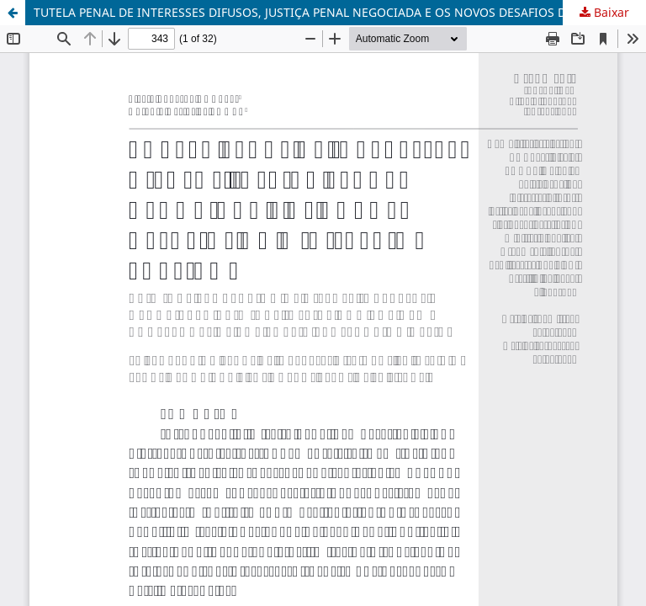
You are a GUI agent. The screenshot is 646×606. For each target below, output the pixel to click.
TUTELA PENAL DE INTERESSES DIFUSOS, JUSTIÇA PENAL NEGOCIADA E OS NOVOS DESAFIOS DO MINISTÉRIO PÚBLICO (340, 12)
